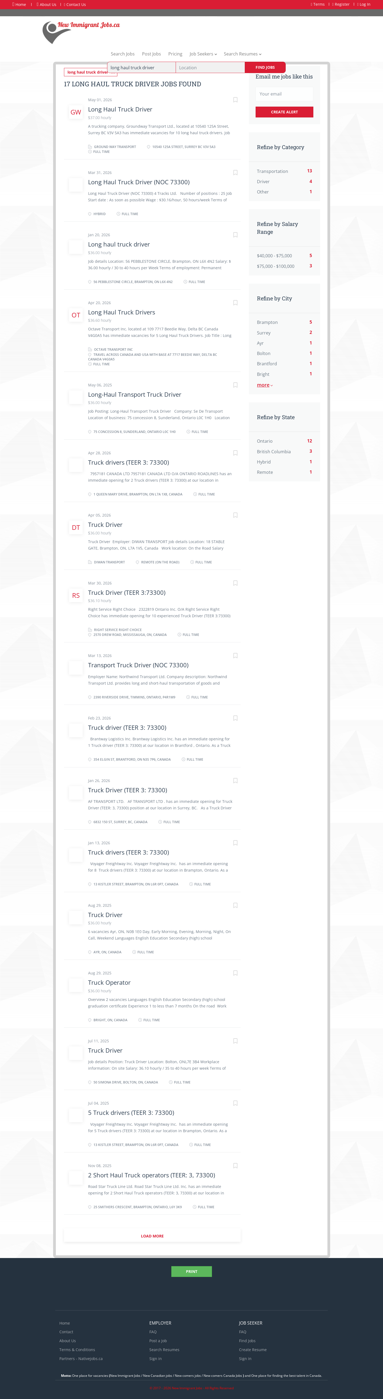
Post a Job (158, 1338)
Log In (364, 4)
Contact (66, 1329)
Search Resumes (164, 1347)
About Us (46, 4)
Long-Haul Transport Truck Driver (134, 392)
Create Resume (253, 1347)
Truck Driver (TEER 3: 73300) (127, 787)
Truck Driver (105, 522)
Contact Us (75, 4)
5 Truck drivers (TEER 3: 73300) (131, 1110)
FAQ (153, 1329)
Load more (152, 1233)
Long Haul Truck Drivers (121, 310)
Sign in (155, 1356)
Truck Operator (109, 980)
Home (19, 4)
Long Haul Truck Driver (120, 107)
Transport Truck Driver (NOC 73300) (138, 663)
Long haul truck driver (119, 242)
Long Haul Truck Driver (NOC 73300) (138, 180)
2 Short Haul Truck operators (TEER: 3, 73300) (151, 1173)
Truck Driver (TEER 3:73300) (126, 590)
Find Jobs (265, 67)
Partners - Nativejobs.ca (81, 1356)
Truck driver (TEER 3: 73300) (127, 725)
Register (341, 4)
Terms (318, 4)
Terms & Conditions (77, 1347)
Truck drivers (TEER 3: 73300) (128, 460)
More (263, 385)
